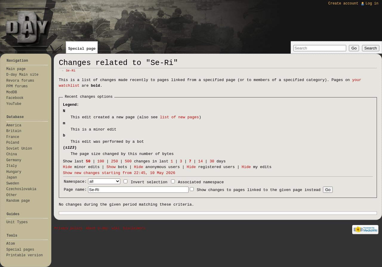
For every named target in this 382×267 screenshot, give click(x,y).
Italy (11, 166)
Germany (13, 160)
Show (111, 167)
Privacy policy (68, 228)
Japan (11, 178)
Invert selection (149, 182)
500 (128, 161)
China (11, 154)
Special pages (20, 250)
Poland (12, 143)
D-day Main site (22, 75)
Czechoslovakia (21, 189)
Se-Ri (71, 70)
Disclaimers (134, 228)
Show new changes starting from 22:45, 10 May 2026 (119, 173)
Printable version (24, 255)
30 (212, 161)
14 (200, 161)
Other (11, 195)
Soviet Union (19, 149)
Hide (67, 167)
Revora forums (20, 81)
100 (100, 161)
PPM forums (17, 86)
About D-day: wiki (103, 228)
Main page (16, 69)
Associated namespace (201, 182)
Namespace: (75, 181)
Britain (13, 131)
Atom (10, 244)
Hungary (13, 172)
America (13, 125)
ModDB (11, 92)
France (12, 137)
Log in (372, 3)
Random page (18, 201)
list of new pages (179, 117)
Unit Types (17, 222)
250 (114, 161)
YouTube (13, 104)
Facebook (15, 98)
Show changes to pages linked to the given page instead (259, 190)
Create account (343, 3)
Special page (82, 48)
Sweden (12, 183)
